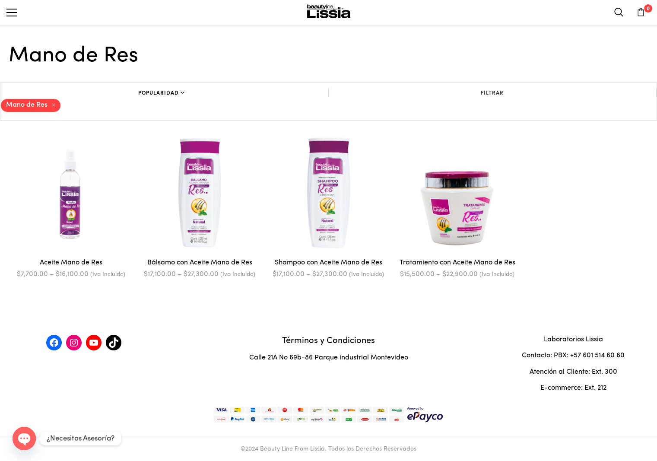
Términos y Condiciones (328, 341)
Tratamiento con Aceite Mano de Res (457, 262)
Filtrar (492, 92)
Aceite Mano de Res (71, 262)
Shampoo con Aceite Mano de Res (328, 262)
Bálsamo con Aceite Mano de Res (199, 262)
